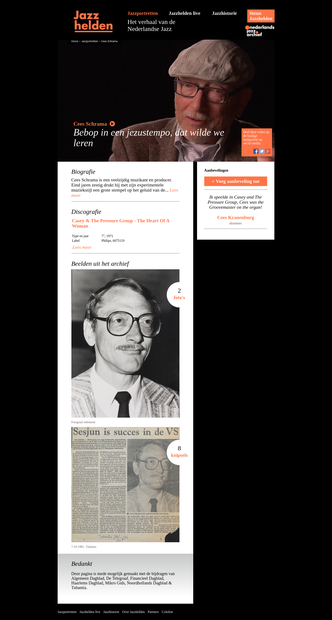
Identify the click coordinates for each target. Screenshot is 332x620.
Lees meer (81, 247)
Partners (153, 612)
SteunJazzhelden (260, 16)
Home (74, 41)
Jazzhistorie (224, 13)
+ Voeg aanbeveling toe (236, 181)
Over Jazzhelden (133, 612)
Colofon (167, 612)
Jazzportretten (143, 13)
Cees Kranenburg (235, 217)
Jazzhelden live (184, 13)
